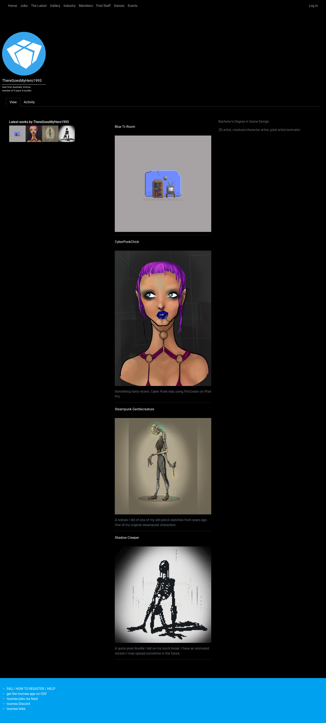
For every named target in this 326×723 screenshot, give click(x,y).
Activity (29, 102)
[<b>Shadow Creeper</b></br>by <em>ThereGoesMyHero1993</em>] (66, 133)
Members (86, 6)
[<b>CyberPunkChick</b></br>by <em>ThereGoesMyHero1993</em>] (34, 133)
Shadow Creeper (127, 538)
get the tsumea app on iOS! (27, 694)
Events (132, 6)
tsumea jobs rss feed (22, 699)
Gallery (55, 6)
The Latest (39, 6)
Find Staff (103, 6)
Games (119, 6)
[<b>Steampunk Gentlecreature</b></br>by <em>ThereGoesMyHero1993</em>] (50, 133)
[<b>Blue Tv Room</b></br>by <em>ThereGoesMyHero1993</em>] (17, 133)
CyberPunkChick (127, 242)
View (13, 102)
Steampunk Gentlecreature (134, 409)
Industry (70, 6)
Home (12, 6)
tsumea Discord (18, 704)
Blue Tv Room (125, 127)
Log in (313, 6)
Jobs (24, 6)
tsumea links (16, 709)
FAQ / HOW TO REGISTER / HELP (31, 689)
